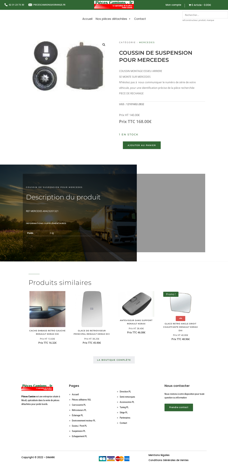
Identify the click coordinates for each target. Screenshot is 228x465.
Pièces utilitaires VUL (81, 399)
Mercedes (147, 42)
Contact (140, 19)
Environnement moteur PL (83, 420)
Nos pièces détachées (113, 19)
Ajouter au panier (142, 145)
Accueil (87, 19)
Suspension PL (79, 431)
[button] (104, 45)
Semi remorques (127, 396)
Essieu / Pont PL (79, 425)
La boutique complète (114, 360)
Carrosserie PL (79, 404)
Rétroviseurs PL (79, 410)
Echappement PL (79, 436)
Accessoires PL (127, 402)
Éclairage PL (77, 415)
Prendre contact (178, 407)
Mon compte (173, 5)
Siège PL (124, 412)
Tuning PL (124, 407)
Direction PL (125, 391)
